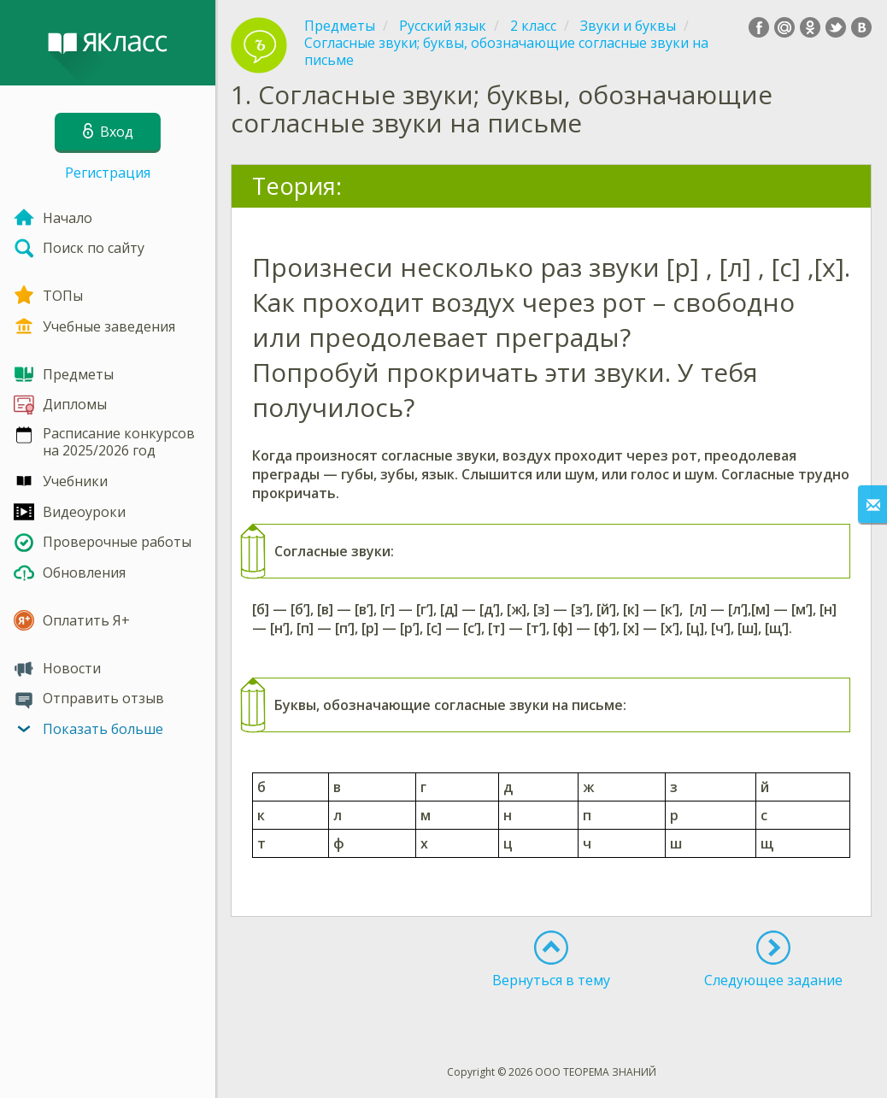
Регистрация (107, 172)
